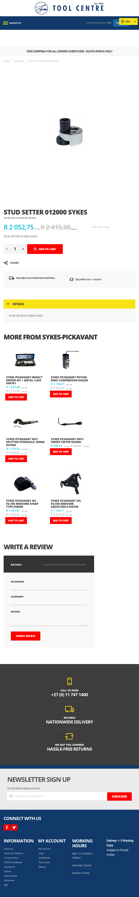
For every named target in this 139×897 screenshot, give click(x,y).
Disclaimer (9, 863)
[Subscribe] (119, 779)
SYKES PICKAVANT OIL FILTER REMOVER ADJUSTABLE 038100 (66, 486)
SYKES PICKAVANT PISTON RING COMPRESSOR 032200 (69, 361)
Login (41, 836)
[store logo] (69, 8)
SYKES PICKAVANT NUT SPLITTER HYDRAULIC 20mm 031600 (25, 425)
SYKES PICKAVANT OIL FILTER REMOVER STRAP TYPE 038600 (22, 486)
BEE (6, 867)
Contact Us (9, 849)
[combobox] (99, 22)
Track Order (44, 845)
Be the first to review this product (20, 201)
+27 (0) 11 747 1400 (69, 677)
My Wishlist (44, 840)
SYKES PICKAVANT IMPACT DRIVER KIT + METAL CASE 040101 (24, 363)
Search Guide (10, 858)
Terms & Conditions (13, 836)
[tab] (69, 286)
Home (7, 44)
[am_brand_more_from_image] (25, 343)
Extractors (19, 44)
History (7, 854)
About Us (8, 831)
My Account (44, 831)
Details (18, 287)
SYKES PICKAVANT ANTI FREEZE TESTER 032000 (67, 423)
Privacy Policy (11, 840)
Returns (42, 849)
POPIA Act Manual (13, 845)
